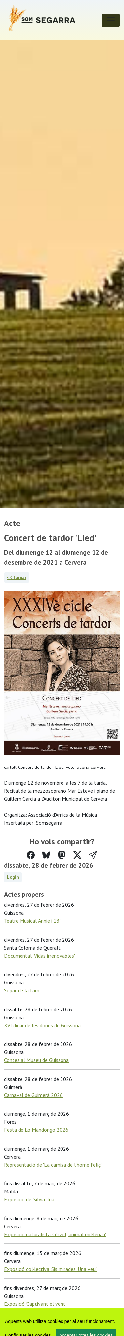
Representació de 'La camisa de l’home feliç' (53, 1164)
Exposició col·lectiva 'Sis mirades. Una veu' (50, 1269)
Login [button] (13, 877)
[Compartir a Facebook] (31, 855)
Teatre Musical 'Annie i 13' (32, 920)
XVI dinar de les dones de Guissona (42, 1025)
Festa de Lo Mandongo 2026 (36, 1129)
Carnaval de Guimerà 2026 (33, 1095)
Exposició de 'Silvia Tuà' (29, 1199)
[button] (93, 855)
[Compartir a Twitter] (77, 855)
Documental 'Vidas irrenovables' (39, 955)
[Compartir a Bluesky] (46, 855)
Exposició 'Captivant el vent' (35, 1304)
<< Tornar (16, 577)
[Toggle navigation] (111, 20)
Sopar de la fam (21, 990)
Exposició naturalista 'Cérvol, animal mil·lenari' (55, 1234)
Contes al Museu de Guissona (36, 1060)
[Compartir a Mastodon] (62, 855)
